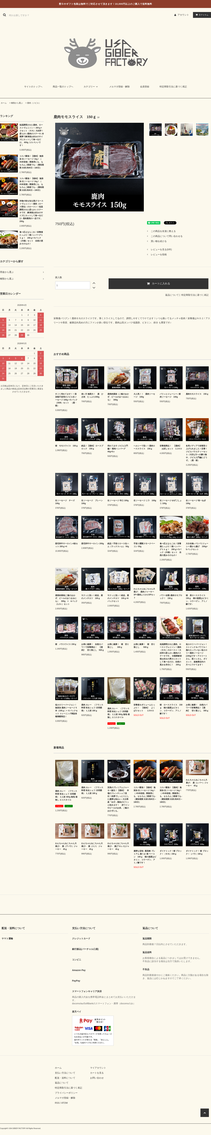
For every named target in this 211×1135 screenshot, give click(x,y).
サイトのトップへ (33, 86)
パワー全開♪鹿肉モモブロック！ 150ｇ (171, 596)
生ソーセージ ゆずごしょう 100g (171, 502)
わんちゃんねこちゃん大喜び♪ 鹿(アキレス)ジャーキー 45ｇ (118, 846)
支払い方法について (65, 1073)
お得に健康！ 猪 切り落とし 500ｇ (144, 645)
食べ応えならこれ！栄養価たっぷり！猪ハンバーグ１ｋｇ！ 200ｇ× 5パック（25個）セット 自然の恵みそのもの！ (31, 238)
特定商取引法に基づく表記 (173, 86)
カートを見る (97, 1073)
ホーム (4, 103)
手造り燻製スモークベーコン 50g (144, 545)
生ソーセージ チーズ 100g (65, 502)
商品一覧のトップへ (63, 86)
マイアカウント (98, 1067)
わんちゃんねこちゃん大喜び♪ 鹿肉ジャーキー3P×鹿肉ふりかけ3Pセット (144, 593)
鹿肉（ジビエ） (34, 103)
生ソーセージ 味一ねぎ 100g (196, 502)
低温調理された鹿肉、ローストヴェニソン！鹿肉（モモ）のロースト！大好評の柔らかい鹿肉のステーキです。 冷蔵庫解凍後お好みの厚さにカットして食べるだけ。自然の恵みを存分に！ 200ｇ (171, 654)
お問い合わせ (97, 1078)
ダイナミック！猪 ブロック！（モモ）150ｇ (171, 852)
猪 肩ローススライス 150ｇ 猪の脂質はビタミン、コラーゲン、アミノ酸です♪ (197, 599)
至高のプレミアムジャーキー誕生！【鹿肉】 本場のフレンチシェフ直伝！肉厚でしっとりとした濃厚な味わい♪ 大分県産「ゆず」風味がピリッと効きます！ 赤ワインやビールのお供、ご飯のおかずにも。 (118, 799)
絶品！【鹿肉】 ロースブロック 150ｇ (92, 447)
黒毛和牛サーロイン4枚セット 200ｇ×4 (66, 545)
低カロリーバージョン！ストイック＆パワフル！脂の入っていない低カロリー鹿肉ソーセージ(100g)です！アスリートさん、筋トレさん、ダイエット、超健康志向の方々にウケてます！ (196, 654)
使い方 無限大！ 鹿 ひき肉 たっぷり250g (92, 395)
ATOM (64, 1103)
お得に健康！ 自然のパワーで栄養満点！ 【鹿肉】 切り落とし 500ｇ (92, 647)
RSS (57, 1103)
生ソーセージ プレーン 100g (92, 502)
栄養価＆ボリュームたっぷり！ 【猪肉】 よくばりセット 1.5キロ (144, 708)
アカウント (183, 14)
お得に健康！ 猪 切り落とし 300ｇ (118, 645)
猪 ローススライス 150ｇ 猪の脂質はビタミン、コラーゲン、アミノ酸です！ (171, 709)
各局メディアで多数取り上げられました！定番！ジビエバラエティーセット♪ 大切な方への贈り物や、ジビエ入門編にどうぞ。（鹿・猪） (196, 453)
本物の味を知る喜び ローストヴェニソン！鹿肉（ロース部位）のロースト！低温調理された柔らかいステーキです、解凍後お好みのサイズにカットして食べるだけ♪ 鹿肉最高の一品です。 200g (31, 211)
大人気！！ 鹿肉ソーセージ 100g (144, 395)
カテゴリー (91, 86)
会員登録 (144, 86)
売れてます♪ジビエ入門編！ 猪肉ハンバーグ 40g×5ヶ (117, 449)
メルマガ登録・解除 (119, 86)
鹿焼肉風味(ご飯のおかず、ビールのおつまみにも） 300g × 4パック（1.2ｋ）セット (66, 599)
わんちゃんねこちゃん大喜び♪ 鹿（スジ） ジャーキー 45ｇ (92, 846)
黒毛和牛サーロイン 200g (92, 543)
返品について (172, 295)
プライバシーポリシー (66, 1092)
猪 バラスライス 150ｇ (65, 644)
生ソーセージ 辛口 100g (118, 500)
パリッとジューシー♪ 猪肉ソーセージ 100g (170, 395)
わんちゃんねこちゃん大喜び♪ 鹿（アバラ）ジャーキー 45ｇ (66, 846)
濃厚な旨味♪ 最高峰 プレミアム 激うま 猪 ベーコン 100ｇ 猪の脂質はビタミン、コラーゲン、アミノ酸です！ (145, 857)
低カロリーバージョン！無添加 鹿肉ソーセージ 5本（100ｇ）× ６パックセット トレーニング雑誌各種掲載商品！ (66, 711)
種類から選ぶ (17, 103)
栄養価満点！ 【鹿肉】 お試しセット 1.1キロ (171, 447)
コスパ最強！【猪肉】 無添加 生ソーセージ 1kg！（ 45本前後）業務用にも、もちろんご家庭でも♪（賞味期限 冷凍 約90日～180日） (31, 184)
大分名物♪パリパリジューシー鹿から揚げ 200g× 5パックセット (197, 546)
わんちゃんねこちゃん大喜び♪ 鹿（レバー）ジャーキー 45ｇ (197, 783)
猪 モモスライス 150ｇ (66, 446)
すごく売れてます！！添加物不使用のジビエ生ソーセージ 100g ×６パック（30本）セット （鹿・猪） (66, 400)
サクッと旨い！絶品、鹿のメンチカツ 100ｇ (92, 596)
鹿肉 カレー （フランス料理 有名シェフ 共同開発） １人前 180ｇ (92, 708)
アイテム (201, 14)
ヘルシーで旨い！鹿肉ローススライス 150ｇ (144, 447)
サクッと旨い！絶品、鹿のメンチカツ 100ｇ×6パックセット (118, 598)
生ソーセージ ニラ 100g (145, 500)
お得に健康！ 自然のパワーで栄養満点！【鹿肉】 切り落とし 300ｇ (197, 708)
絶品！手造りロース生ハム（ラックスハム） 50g (118, 545)
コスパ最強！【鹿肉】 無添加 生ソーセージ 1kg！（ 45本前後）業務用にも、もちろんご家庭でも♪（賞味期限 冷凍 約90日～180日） (31, 162)
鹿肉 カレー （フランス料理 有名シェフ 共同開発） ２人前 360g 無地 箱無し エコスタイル (118, 712)
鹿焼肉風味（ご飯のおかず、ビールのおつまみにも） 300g (118, 397)
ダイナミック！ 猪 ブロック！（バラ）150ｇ (197, 852)
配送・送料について (65, 1078)
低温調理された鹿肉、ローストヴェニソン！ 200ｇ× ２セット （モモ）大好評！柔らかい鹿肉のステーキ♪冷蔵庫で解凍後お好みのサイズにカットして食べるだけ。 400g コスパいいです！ (31, 135)
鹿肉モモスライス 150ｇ (197, 394)
